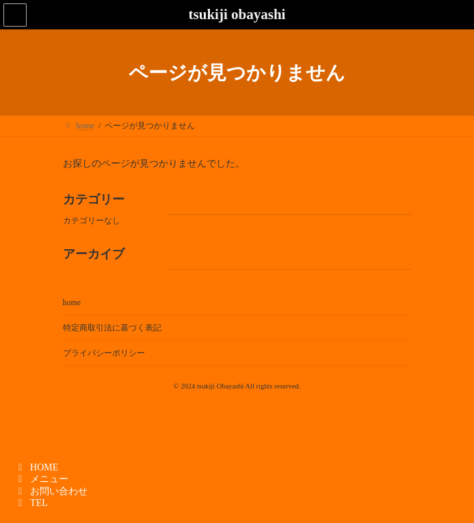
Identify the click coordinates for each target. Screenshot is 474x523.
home (72, 302)
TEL (31, 503)
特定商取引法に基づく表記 (112, 328)
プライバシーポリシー (104, 353)
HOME (36, 467)
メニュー (41, 479)
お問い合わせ (51, 491)
